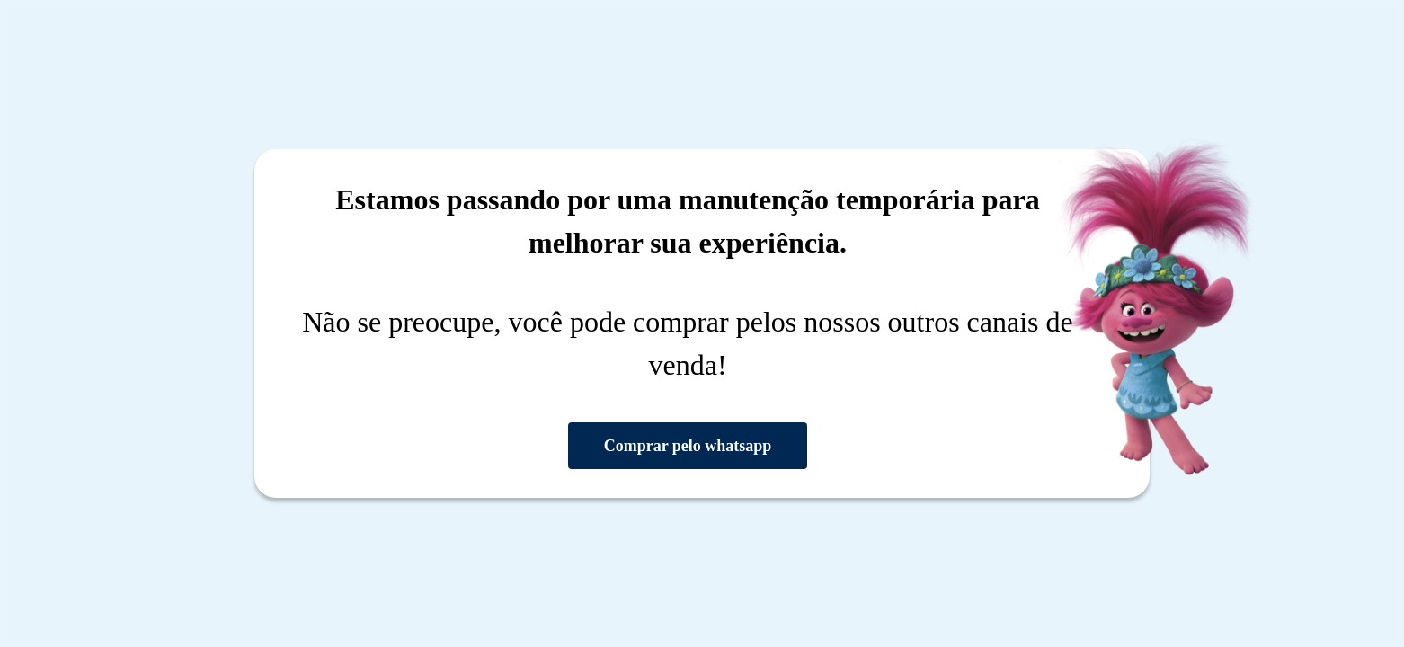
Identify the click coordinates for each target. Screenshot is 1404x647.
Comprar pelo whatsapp (688, 446)
